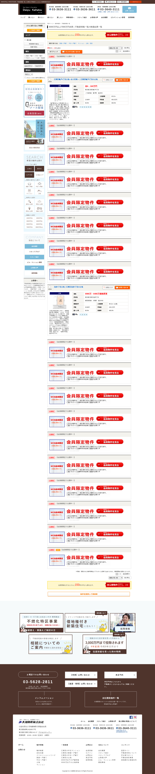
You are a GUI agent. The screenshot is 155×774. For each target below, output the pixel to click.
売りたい (41, 17)
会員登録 (89, 750)
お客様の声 (94, 17)
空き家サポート (127, 755)
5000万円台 (29, 224)
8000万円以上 (39, 227)
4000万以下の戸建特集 (70, 760)
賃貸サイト (125, 750)
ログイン (135, 2)
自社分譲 (40, 753)
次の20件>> (126, 51)
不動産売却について (129, 753)
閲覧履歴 (122, 2)
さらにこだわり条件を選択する (35, 77)
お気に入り (110, 2)
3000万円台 (29, 221)
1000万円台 (29, 218)
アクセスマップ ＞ (45, 732)
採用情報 (131, 17)
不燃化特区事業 (127, 757)
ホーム (83, 721)
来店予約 (119, 675)
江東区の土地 (66, 757)
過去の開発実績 (34, 148)
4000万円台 (39, 221)
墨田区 (39, 168)
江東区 (29, 168)
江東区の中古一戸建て (69, 755)
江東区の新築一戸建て (69, 753)
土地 (87, 43)
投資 (91, 43)
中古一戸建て (73, 43)
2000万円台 (39, 218)
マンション (81, 43)
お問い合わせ (129, 11)
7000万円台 (29, 227)
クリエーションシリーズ (46, 755)
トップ (22, 17)
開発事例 (101, 762)
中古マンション (30, 58)
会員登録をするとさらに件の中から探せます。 (94, 34)
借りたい (50, 17)
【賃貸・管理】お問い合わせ (80, 684)
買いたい (31, 17)
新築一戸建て (63, 43)
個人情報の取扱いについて (128, 721)
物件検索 (97, 2)
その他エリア (39, 175)
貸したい (60, 17)
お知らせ (21, 749)
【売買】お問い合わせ (80, 675)
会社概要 (104, 17)
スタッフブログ (34, 251)
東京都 (28, 40)
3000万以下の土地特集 (70, 762)
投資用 (42, 58)
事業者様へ (70, 17)
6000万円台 (39, 224)
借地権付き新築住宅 (129, 760)
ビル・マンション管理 (34, 262)
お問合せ (89, 755)
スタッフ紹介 (82, 17)
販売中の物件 (35, 141)
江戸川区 (29, 175)
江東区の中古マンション (70, 750)
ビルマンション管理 (118, 17)
